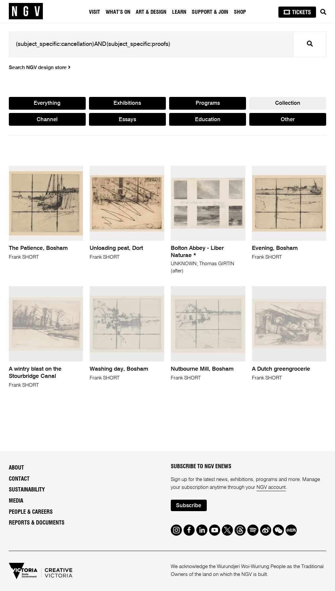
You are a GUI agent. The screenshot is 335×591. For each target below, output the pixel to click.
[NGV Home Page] (26, 11)
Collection (287, 103)
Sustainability (27, 489)
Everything (47, 103)
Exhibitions (127, 103)
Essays (127, 119)
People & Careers (31, 512)
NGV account (271, 487)
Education (207, 119)
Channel (47, 119)
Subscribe (188, 505)
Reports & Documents (36, 523)
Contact (19, 479)
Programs (208, 103)
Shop (240, 12)
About (16, 468)
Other (288, 119)
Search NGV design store (40, 67)
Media (16, 501)
